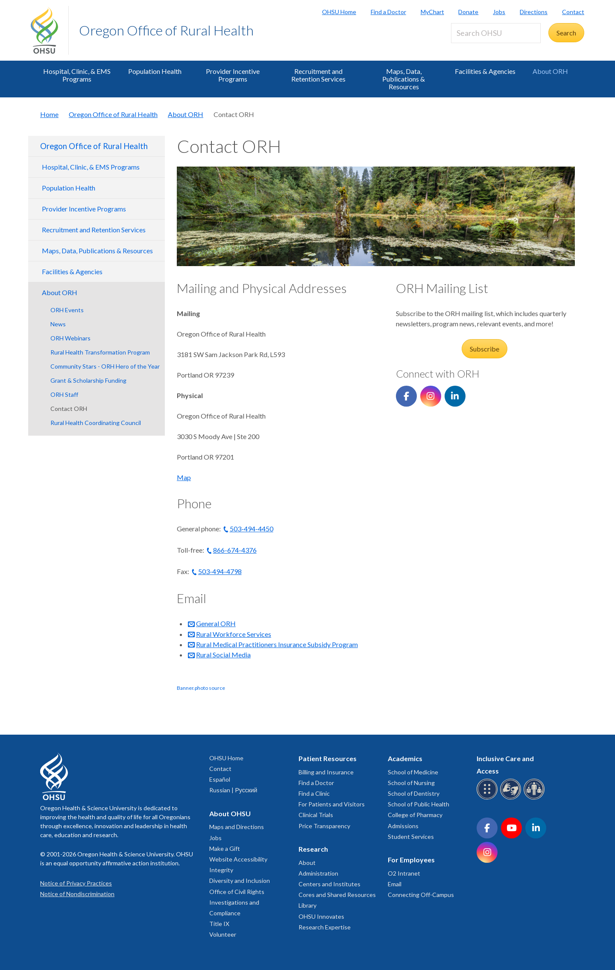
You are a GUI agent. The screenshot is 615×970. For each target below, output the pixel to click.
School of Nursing (411, 782)
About (307, 862)
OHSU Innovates (321, 916)
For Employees (411, 860)
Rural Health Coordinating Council (95, 422)
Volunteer (222, 934)
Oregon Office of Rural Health (166, 30)
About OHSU (230, 813)
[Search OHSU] (496, 33)
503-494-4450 (251, 529)
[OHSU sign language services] (512, 798)
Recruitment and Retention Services (318, 75)
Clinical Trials (316, 814)
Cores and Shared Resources (337, 894)
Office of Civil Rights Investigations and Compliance (236, 902)
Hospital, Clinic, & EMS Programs (77, 75)
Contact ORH (68, 408)
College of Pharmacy (415, 814)
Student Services (411, 836)
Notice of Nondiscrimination (77, 893)
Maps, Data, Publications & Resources (403, 79)
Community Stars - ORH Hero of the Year (105, 366)
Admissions (403, 825)
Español (219, 779)
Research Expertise (325, 927)
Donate (468, 11)
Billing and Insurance (326, 772)
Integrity (221, 869)
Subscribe (484, 349)
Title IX (219, 923)
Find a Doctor (388, 11)
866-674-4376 (235, 550)
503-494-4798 (220, 571)
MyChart (432, 11)
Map (184, 477)
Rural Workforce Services (233, 634)
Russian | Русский (233, 790)
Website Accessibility (238, 859)
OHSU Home (339, 11)
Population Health (155, 71)
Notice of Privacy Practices (76, 883)
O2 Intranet (404, 873)
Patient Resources (328, 758)
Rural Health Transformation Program (100, 352)
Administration (318, 873)
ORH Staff (64, 394)
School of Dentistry (413, 793)
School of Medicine (413, 772)
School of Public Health (418, 804)
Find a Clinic (314, 793)
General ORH (216, 623)
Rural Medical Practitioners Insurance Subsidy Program (277, 644)
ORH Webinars (70, 338)
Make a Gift (224, 848)
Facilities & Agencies (485, 71)
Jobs (499, 11)
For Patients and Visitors (332, 804)
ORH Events (67, 310)
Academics (405, 758)
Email (394, 884)
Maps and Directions (236, 826)
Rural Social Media (223, 655)
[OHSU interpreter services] (535, 798)
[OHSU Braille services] (488, 798)
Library (307, 905)
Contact (573, 11)
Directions (534, 11)
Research (313, 849)
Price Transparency (324, 825)
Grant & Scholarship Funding (88, 380)
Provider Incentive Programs (233, 75)
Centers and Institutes (329, 884)
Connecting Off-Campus (421, 894)
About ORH (550, 71)
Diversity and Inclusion (239, 880)
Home (49, 114)
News (58, 324)
